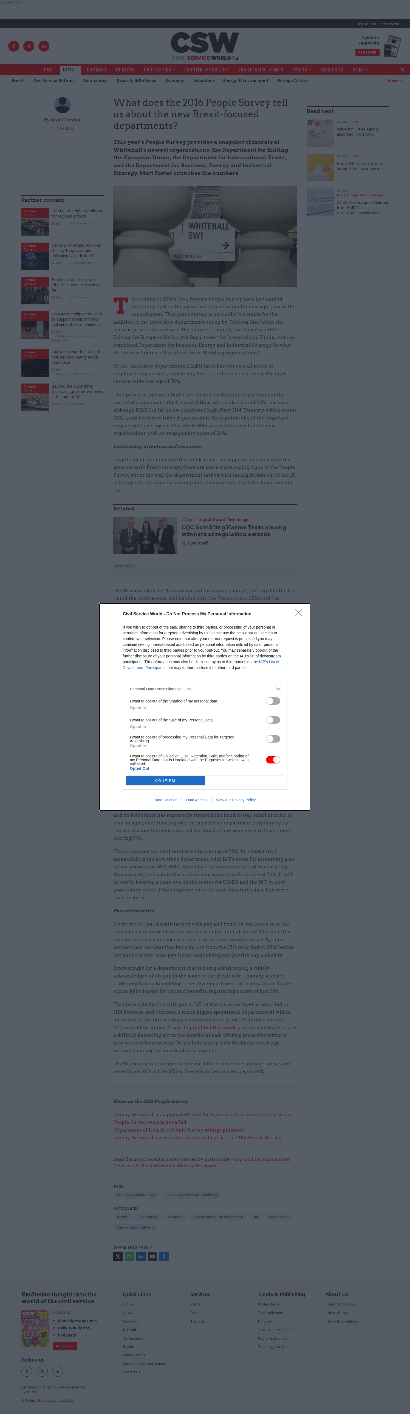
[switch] (273, 701)
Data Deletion (166, 800)
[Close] (300, 614)
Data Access (196, 800)
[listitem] (205, 689)
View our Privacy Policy (236, 800)
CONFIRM (165, 781)
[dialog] (205, 707)
